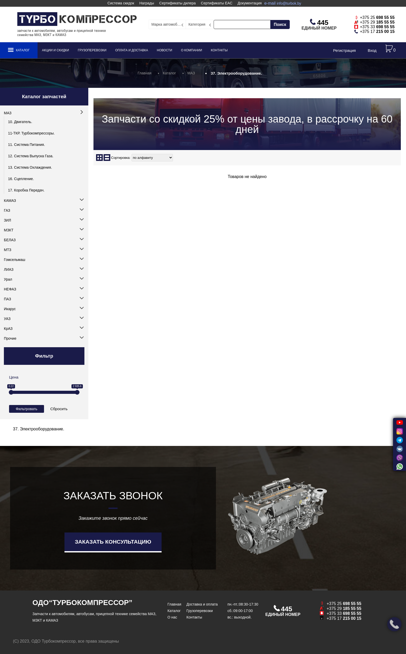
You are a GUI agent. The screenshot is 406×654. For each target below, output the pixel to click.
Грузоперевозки (92, 50)
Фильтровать (26, 409)
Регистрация (344, 50)
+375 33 (377, 27)
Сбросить (59, 409)
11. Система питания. (26, 145)
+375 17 (377, 31)
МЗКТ (8, 230)
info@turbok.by (289, 3)
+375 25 (377, 17)
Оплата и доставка (131, 50)
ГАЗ (7, 210)
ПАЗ (7, 299)
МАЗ (7, 113)
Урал (8, 279)
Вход (372, 50)
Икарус (10, 309)
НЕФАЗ (10, 289)
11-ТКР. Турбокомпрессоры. (31, 133)
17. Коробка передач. (26, 190)
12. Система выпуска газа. (30, 156)
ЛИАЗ (8, 269)
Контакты (219, 50)
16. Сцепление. (21, 179)
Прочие (10, 338)
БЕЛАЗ (10, 240)
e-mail (282, 3)
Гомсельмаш (14, 260)
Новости (164, 50)
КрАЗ (8, 328)
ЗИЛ (7, 220)
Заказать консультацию (113, 542)
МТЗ (7, 250)
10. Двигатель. (20, 122)
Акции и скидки (55, 50)
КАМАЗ (10, 200)
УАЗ (7, 319)
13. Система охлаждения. (30, 167)
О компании (191, 50)
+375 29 (377, 22)
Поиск (280, 24)
